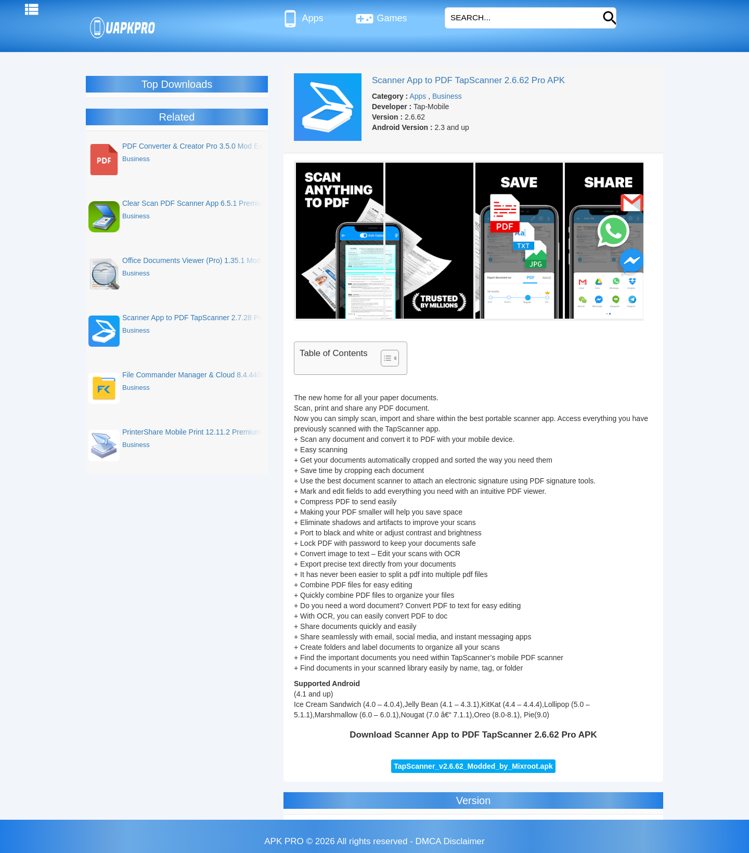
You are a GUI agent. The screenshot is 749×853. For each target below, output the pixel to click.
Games (381, 18)
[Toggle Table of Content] (384, 358)
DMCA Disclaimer (450, 841)
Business (447, 96)
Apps (302, 18)
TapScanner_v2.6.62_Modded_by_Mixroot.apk (473, 766)
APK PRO (284, 841)
